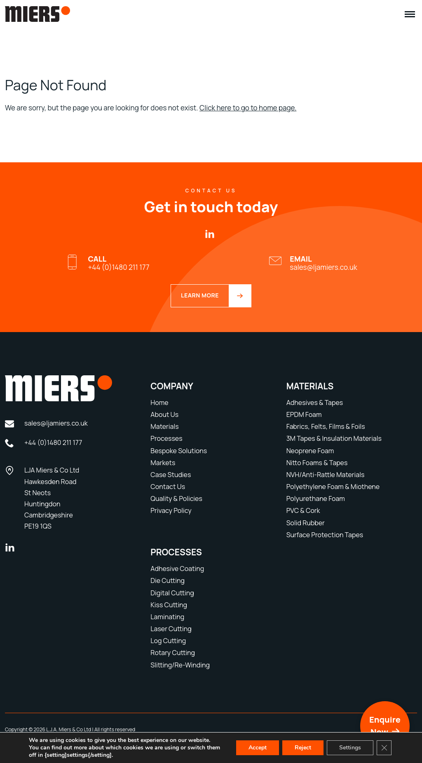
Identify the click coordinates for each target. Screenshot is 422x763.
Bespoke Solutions (178, 450)
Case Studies (170, 474)
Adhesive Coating (177, 568)
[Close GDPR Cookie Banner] (384, 747)
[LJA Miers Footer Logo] (70, 388)
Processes (166, 438)
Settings (350, 747)
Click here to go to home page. (247, 107)
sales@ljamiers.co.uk (323, 263)
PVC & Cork (303, 510)
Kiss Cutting (168, 604)
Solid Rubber (305, 522)
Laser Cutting (170, 628)
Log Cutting (168, 640)
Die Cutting (167, 580)
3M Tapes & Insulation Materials (334, 438)
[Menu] (410, 14)
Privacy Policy (170, 510)
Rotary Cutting (172, 652)
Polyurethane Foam (315, 498)
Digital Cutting (172, 592)
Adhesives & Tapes (314, 402)
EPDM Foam (304, 414)
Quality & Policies (176, 498)
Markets (162, 462)
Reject (303, 747)
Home (159, 402)
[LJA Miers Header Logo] (37, 19)
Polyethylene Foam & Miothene (333, 486)
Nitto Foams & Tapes (317, 462)
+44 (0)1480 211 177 (118, 263)
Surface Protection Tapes (324, 534)
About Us (164, 414)
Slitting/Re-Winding (180, 664)
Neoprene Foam (310, 450)
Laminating (167, 616)
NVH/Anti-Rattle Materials (325, 474)
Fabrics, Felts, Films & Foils (325, 426)
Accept (258, 747)
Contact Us (167, 486)
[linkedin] (210, 234)
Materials (164, 426)
